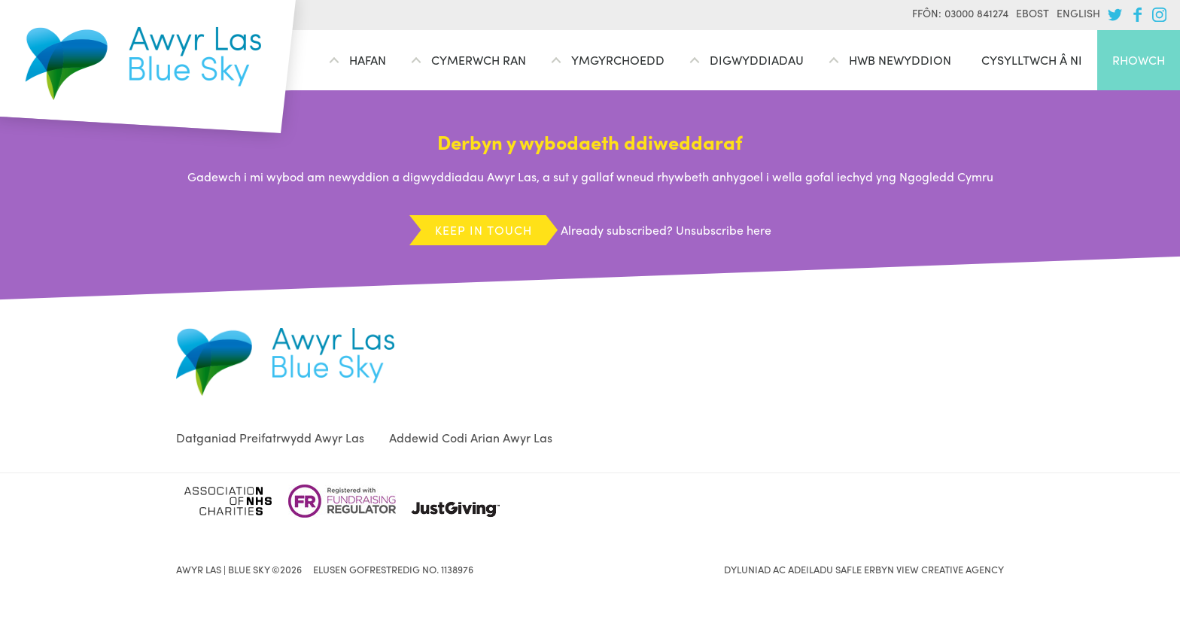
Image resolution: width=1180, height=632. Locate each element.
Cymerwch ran (478, 59)
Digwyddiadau (757, 59)
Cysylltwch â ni (1031, 59)
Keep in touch (483, 230)
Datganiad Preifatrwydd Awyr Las (270, 437)
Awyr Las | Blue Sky (143, 63)
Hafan (367, 59)
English (1078, 12)
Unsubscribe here (723, 230)
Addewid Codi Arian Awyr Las (470, 437)
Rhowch (1138, 59)
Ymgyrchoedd (618, 59)
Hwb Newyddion (900, 59)
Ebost (1032, 12)
